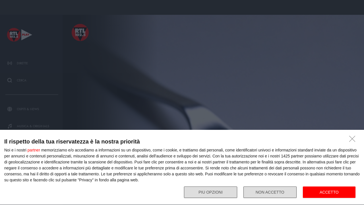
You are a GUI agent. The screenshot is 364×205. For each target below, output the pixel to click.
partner (34, 150)
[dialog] (182, 167)
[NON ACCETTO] (353, 140)
